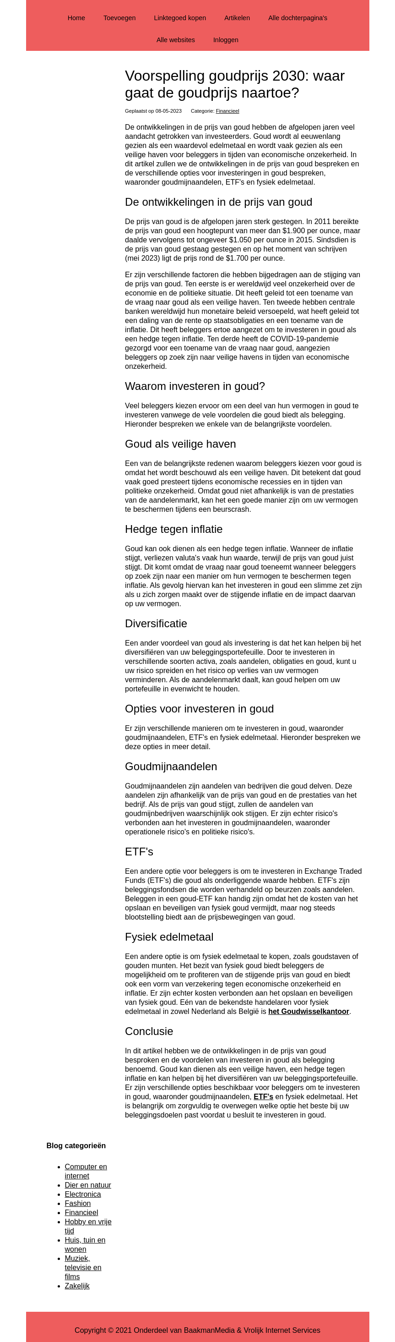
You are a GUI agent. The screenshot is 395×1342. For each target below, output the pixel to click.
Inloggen (225, 40)
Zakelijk (77, 1286)
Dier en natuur (88, 1185)
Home (76, 18)
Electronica (83, 1194)
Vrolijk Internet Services (281, 1330)
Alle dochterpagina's (297, 18)
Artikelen (237, 18)
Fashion (78, 1203)
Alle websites (176, 40)
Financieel (227, 111)
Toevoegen (119, 18)
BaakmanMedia (209, 1330)
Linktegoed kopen (180, 18)
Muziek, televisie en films (83, 1267)
